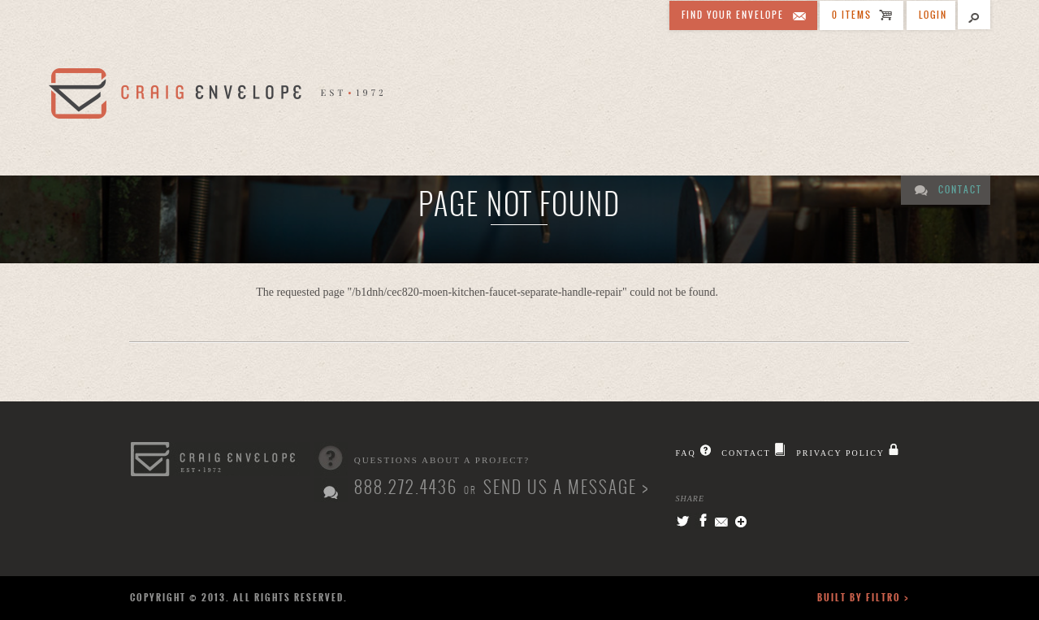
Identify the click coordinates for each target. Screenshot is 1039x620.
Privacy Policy (840, 453)
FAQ (685, 453)
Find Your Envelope (733, 15)
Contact (960, 190)
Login (933, 15)
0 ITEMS (852, 15)
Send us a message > (566, 487)
